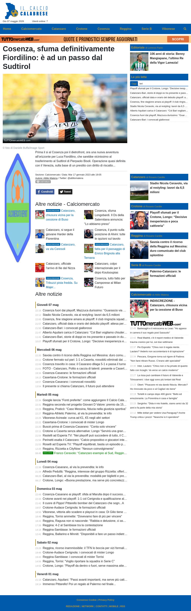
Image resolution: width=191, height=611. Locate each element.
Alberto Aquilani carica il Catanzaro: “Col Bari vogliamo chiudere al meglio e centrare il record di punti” (109, 332)
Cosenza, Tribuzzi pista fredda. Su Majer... (62, 283)
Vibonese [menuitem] (168, 28)
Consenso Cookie (86, 599)
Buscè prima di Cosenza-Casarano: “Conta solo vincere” (79, 426)
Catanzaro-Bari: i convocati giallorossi (67, 328)
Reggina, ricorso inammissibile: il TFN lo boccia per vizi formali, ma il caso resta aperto (99, 548)
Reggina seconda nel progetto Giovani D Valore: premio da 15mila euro (89, 404)
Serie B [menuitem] (147, 28)
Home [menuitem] (7, 28)
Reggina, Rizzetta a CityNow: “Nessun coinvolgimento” (78, 448)
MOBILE (113, 606)
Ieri (141, 83)
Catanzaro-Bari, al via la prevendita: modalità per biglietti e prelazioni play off (93, 475)
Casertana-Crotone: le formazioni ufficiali (69, 377)
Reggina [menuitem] (125, 28)
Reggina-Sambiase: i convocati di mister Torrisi (73, 556)
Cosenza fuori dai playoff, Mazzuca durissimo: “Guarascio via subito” (87, 310)
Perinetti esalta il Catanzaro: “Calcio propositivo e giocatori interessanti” (89, 439)
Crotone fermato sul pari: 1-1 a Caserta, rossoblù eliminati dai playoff (87, 359)
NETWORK (88, 606)
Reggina (137, 235)
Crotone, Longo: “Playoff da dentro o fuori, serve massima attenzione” (88, 565)
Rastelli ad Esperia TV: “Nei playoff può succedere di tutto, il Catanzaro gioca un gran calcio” (103, 435)
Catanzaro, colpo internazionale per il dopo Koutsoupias (107, 268)
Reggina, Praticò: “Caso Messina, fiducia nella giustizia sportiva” (84, 409)
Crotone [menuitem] (81, 28)
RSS (122, 606)
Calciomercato (52, 174)
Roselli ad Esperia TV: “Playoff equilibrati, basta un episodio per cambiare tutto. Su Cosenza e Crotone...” (111, 444)
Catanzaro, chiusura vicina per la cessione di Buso (60, 215)
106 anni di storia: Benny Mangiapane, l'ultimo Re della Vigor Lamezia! (167, 58)
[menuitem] (185, 28)
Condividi (45, 191)
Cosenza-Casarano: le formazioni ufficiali (69, 372)
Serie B (136, 265)
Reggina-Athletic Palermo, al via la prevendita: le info (77, 413)
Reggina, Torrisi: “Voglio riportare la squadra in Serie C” (79, 561)
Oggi (133, 83)
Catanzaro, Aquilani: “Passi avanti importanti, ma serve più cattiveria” (87, 579)
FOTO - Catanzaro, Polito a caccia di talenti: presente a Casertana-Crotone (92, 368)
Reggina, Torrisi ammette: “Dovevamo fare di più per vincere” (82, 516)
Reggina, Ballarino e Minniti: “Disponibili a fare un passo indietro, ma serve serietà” (96, 534)
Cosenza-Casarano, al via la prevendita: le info (73, 467)
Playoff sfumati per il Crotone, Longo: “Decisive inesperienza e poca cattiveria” (94, 341)
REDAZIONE (73, 606)
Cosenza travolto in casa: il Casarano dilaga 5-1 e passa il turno (84, 364)
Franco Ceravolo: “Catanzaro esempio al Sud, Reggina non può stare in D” (97, 453)
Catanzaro (138, 177)
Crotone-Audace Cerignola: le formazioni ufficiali (74, 507)
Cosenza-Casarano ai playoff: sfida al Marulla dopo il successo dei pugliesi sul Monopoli (100, 494)
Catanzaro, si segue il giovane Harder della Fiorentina (60, 234)
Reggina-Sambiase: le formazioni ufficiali (69, 529)
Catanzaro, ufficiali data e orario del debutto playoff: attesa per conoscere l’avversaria (98, 323)
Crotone (136, 206)
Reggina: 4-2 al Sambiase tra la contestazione (73, 525)
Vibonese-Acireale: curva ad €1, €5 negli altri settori (76, 417)
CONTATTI (101, 606)
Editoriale (138, 47)
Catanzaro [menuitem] (59, 28)
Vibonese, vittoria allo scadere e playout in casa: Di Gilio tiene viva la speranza (94, 512)
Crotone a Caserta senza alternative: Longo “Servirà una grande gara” (88, 431)
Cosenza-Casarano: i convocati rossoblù (69, 381)
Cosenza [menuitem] (104, 28)
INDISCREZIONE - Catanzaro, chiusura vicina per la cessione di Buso (168, 305)
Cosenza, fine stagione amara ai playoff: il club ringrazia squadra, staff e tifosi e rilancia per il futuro (107, 319)
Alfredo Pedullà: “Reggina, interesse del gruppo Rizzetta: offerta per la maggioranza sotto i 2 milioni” (108, 471)
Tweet (65, 191)
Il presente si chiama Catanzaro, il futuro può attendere (78, 386)
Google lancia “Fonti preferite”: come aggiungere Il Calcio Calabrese (87, 400)
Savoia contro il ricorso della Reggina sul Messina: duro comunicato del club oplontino (99, 355)
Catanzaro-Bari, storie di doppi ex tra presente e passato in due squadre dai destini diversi (101, 336)
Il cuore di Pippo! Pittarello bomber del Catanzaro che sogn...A (83, 503)
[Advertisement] (159, 148)
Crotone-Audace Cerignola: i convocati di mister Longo (78, 552)
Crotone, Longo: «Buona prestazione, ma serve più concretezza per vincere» (93, 480)
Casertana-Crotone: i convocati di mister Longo (73, 422)
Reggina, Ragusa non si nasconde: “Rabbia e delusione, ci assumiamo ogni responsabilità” (102, 520)
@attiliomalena (75, 178)
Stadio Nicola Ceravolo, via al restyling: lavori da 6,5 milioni (81, 314)
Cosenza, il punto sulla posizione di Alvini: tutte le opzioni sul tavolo (110, 234)
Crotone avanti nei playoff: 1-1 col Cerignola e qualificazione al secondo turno (93, 498)
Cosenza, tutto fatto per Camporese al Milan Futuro (110, 283)
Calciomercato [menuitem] (31, 28)
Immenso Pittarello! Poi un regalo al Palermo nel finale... (79, 584)
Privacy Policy (106, 599)
